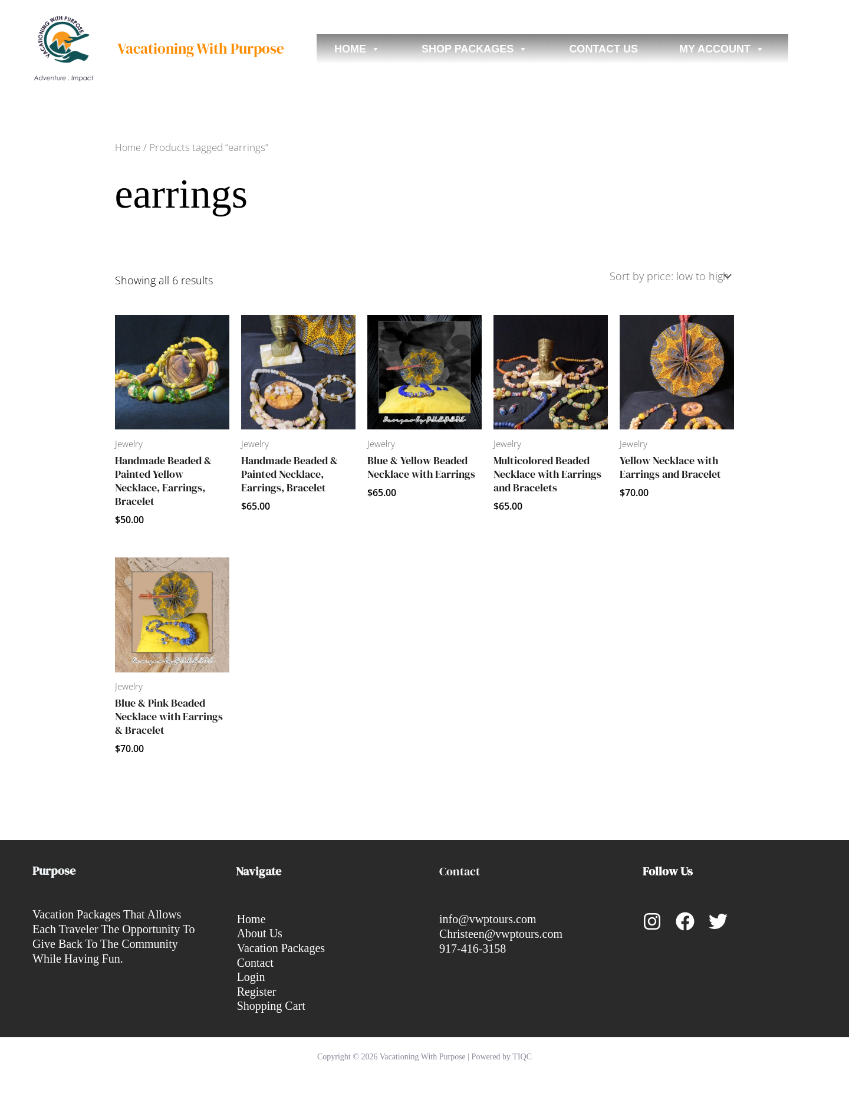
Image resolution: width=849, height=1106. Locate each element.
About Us (258, 932)
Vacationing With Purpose (200, 48)
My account (722, 49)
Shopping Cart (270, 1006)
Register (255, 991)
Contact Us (603, 49)
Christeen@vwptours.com (500, 932)
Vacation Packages (280, 947)
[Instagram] (652, 920)
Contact (254, 962)
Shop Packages (475, 49)
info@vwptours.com (488, 917)
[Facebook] (685, 920)
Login (250, 976)
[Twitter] (718, 920)
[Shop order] (669, 275)
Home (357, 49)
